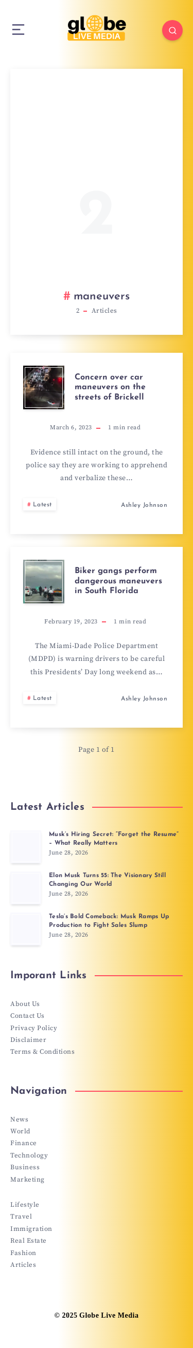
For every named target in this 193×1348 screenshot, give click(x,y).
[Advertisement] (96, 188)
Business (25, 1167)
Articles (23, 1265)
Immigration (31, 1229)
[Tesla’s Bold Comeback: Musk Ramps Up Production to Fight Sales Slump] (25, 929)
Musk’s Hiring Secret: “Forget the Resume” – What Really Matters (114, 838)
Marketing (27, 1179)
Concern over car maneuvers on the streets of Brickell (110, 387)
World (20, 1131)
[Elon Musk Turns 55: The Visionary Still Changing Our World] (25, 887)
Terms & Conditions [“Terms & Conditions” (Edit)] (42, 1052)
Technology (29, 1155)
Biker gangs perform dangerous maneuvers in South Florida (118, 581)
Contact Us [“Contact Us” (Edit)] (27, 1016)
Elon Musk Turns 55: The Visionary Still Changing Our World (107, 879)
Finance (23, 1143)
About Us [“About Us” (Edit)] (25, 1004)
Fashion (23, 1253)
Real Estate (28, 1241)
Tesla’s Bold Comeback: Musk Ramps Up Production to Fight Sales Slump (109, 921)
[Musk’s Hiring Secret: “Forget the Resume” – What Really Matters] (25, 846)
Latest (42, 505)
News (19, 1119)
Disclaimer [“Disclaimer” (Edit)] (28, 1040)
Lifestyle (25, 1205)
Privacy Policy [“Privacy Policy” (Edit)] (33, 1028)
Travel (21, 1216)
